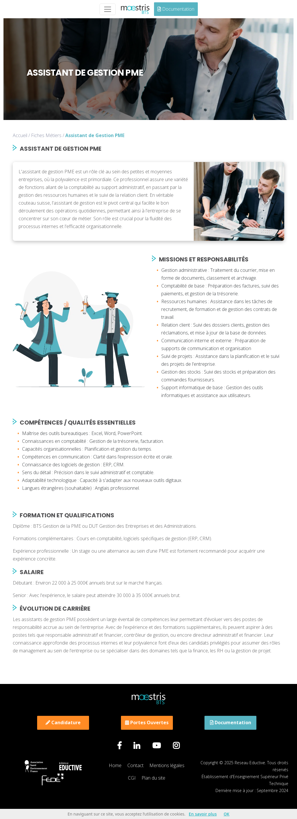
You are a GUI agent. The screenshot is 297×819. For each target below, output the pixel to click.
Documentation (175, 9)
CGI (132, 778)
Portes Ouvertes (147, 722)
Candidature (63, 722)
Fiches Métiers (46, 135)
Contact (135, 765)
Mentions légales (166, 765)
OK (226, 814)
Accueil (20, 135)
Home (115, 765)
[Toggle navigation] (107, 9)
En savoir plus (203, 814)
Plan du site (153, 778)
